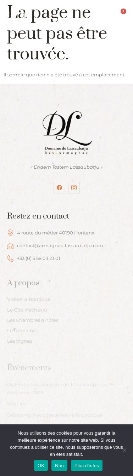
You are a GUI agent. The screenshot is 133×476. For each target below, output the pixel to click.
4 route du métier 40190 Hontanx (50, 233)
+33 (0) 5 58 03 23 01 (33, 258)
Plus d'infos (86, 465)
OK (41, 465)
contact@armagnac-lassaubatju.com (55, 246)
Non (59, 465)
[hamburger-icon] (49, 28)
